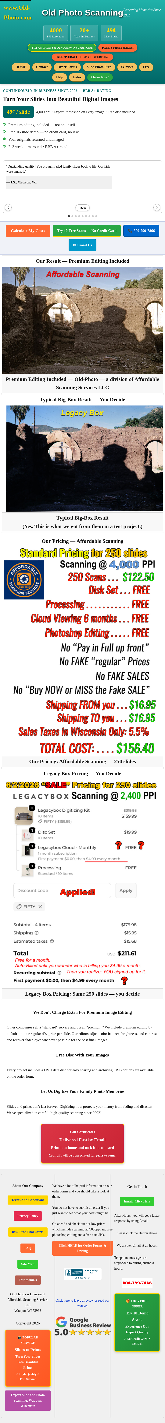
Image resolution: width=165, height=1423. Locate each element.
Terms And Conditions (27, 1200)
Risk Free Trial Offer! (28, 1232)
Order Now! (100, 77)
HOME (21, 67)
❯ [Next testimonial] (157, 207)
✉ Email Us (82, 245)
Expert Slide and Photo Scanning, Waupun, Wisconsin (28, 1400)
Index (77, 77)
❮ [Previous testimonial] (8, 207)
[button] (69, 216)
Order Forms (67, 67)
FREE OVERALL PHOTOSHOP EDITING (82, 57)
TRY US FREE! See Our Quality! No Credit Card (62, 47)
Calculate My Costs (28, 231)
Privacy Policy (27, 1216)
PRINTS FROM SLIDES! (118, 47)
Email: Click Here (137, 1201)
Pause (82, 208)
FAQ (27, 1248)
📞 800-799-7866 (141, 231)
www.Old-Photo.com (18, 12)
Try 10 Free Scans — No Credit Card (87, 231)
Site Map (27, 1264)
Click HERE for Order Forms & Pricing (82, 1248)
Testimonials (28, 1280)
